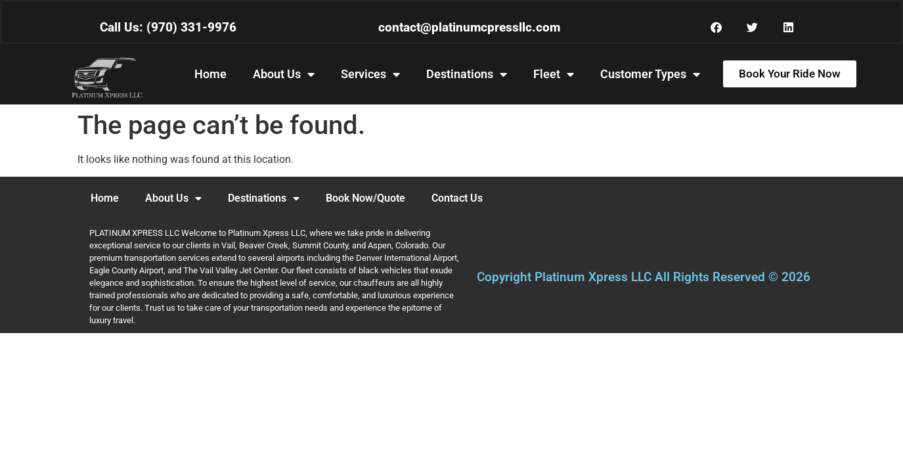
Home (210, 74)
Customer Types (650, 74)
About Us (284, 74)
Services (370, 74)
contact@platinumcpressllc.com (469, 27)
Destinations (466, 74)
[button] (716, 27)
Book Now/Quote (365, 198)
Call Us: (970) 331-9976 (168, 27)
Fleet (553, 74)
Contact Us (457, 198)
